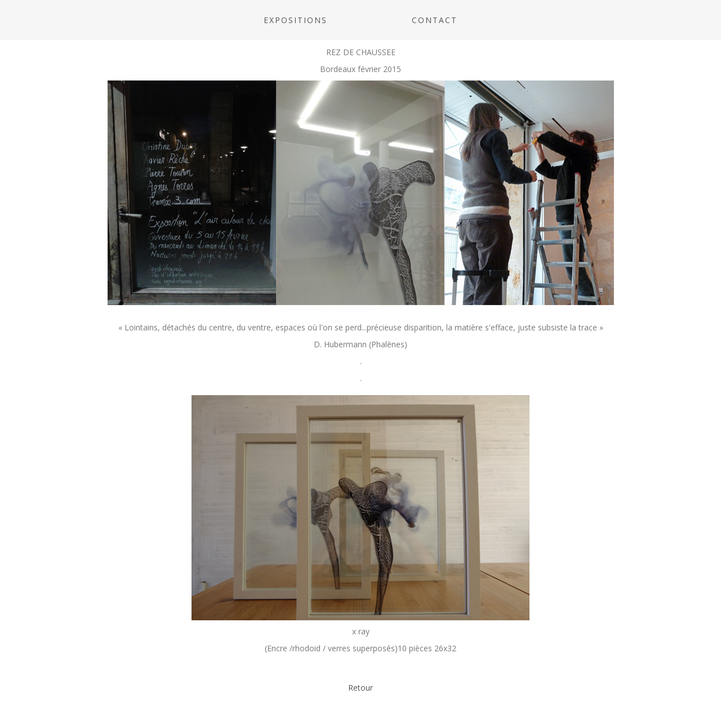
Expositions (295, 20)
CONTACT (434, 20)
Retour (360, 687)
